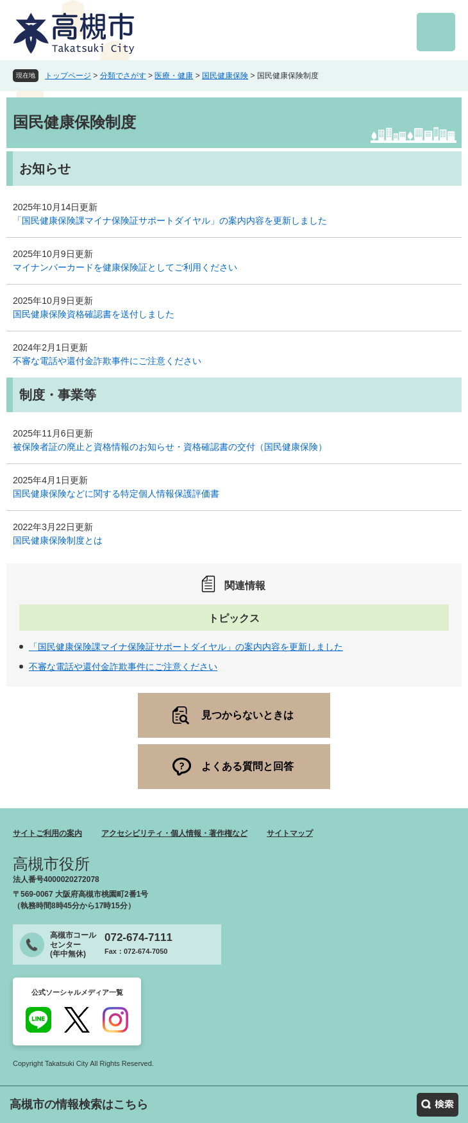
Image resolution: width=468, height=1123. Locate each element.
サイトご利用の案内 (47, 833)
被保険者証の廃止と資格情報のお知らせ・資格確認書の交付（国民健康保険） (170, 447)
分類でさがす (123, 75)
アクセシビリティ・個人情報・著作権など (174, 833)
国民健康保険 (225, 75)
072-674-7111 (138, 937)
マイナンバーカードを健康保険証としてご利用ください (125, 267)
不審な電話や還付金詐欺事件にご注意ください (107, 361)
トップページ (68, 75)
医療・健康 (174, 75)
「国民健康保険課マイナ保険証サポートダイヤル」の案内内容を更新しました (170, 220)
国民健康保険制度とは (58, 540)
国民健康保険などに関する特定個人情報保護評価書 (116, 493)
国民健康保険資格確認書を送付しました (93, 314)
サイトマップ (290, 833)
